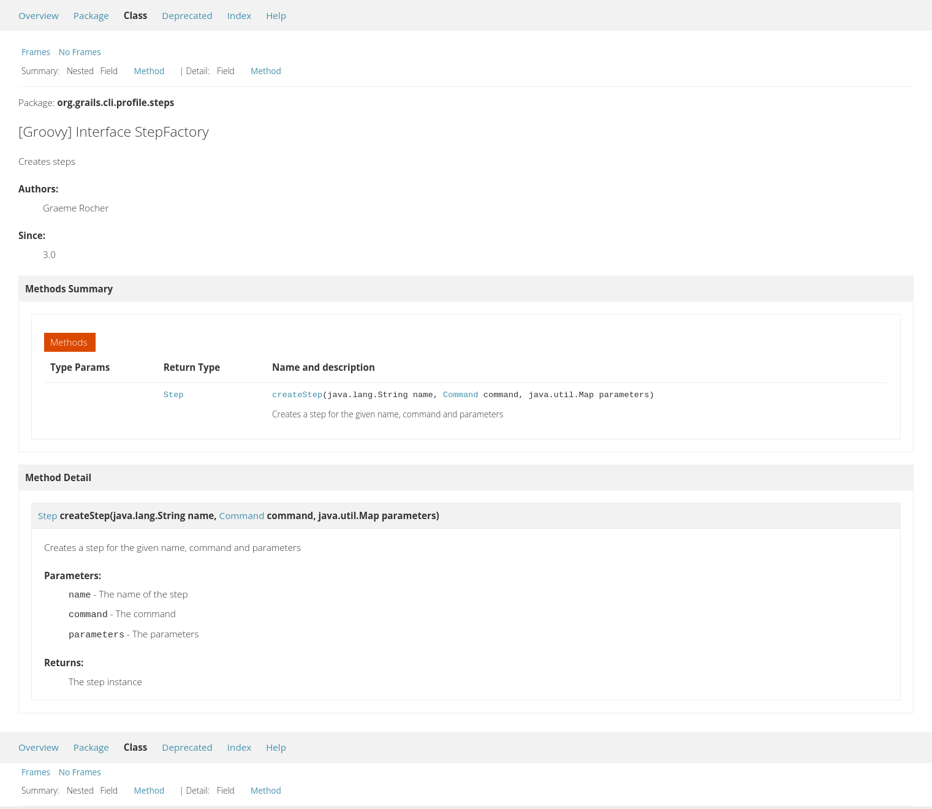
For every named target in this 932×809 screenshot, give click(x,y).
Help (276, 15)
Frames (35, 52)
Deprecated (187, 15)
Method (149, 71)
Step (174, 395)
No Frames (80, 52)
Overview (38, 15)
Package (91, 15)
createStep (297, 395)
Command (460, 395)
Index (239, 15)
